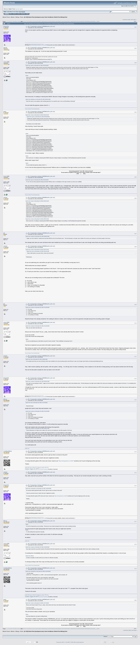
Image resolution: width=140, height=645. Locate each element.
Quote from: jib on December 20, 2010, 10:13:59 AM (36, 402)
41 (61, 21)
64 (94, 21)
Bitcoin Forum (6, 17)
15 (23, 21)
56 (82, 21)
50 (74, 21)
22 (33, 21)
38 (56, 21)
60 (88, 21)
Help (11, 13)
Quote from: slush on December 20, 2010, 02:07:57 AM (37, 249)
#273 (135, 399)
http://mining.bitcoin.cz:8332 (66, 461)
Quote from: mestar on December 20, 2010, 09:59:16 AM (37, 236)
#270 (135, 323)
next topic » (134, 19)
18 (27, 21)
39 (58, 21)
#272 (135, 378)
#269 (135, 304)
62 (91, 21)
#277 (135, 521)
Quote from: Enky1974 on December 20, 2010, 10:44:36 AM (38, 571)
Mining (17, 17)
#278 (135, 544)
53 (78, 21)
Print (135, 21)
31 (46, 21)
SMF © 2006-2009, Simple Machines (76, 642)
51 (75, 21)
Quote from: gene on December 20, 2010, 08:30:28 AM (37, 65)
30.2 (20, 11)
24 (36, 21)
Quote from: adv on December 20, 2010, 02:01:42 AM (38, 251)
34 (51, 21)
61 (90, 21)
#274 (135, 451)
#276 (135, 485)
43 (64, 21)
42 (62, 21)
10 (15, 21)
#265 (135, 177)
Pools (21, 17)
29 (43, 21)
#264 (135, 112)
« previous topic (126, 19)
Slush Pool (31, 108)
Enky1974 (6, 26)
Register (23, 13)
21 (32, 21)
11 (17, 21)
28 (42, 21)
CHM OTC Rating (36, 467)
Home (7, 13)
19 (29, 21)
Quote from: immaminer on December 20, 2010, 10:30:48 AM (38, 488)
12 (18, 21)
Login (18, 13)
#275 (135, 472)
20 (30, 21)
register (21, 8)
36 (53, 21)
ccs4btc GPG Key (45, 467)
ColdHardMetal (7, 451)
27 (40, 21)
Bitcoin (12, 17)
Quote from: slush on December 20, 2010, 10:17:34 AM (37, 603)
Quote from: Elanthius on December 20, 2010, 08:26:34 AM (38, 99)
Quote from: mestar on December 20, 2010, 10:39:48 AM (37, 547)
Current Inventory (43, 469)
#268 (135, 246)
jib (4, 233)
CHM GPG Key (28, 467)
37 (55, 21)
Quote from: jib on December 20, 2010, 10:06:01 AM (36, 359)
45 (67, 21)
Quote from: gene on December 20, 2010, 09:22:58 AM (37, 179)
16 (24, 21)
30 (45, 21)
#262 (135, 48)
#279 (135, 568)
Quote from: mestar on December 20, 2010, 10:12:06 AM (37, 307)
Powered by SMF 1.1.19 (61, 642)
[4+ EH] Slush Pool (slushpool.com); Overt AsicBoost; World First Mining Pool (45, 17)
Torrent (23, 11)
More (27, 13)
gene (4, 111)
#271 (135, 356)
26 (39, 21)
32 (48, 21)
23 (35, 21)
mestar (5, 197)
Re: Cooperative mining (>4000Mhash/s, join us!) (41, 26)
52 (77, 21)
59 (87, 21)
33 (49, 21)
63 (93, 21)
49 (72, 21)
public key (27, 448)
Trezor (26, 108)
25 (37, 21)
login (17, 8)
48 (71, 21)
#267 (135, 233)
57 (84, 21)
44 (65, 21)
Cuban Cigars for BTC (32, 469)
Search (14, 13)
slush (5, 62)
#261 (135, 27)
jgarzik (5, 47)
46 (68, 21)
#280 (135, 600)
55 (81, 21)
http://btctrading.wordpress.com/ (37, 44)
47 (69, 21)
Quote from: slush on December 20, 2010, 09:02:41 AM (37, 115)
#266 (135, 198)
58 (85, 21)
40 (59, 21)
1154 (98, 21)
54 (80, 21)
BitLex (5, 399)
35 (52, 21)
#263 (135, 62)
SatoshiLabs (36, 108)
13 (19, 21)
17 (26, 21)
